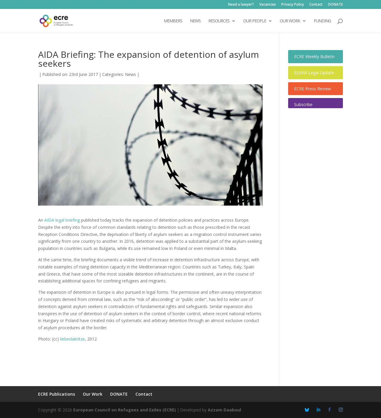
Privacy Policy (292, 5)
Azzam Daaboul (224, 410)
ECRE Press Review (312, 88)
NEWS (195, 21)
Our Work (92, 394)
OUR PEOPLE (254, 21)
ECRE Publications (56, 394)
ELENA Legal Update (314, 72)
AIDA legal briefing (62, 220)
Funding (322, 21)
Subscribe (303, 104)
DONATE (335, 5)
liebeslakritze (72, 339)
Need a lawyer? (241, 5)
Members (173, 21)
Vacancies (267, 5)
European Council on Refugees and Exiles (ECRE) (124, 410)
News (130, 74)
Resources (218, 21)
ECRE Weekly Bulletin (314, 56)
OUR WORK (290, 21)
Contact (316, 5)
